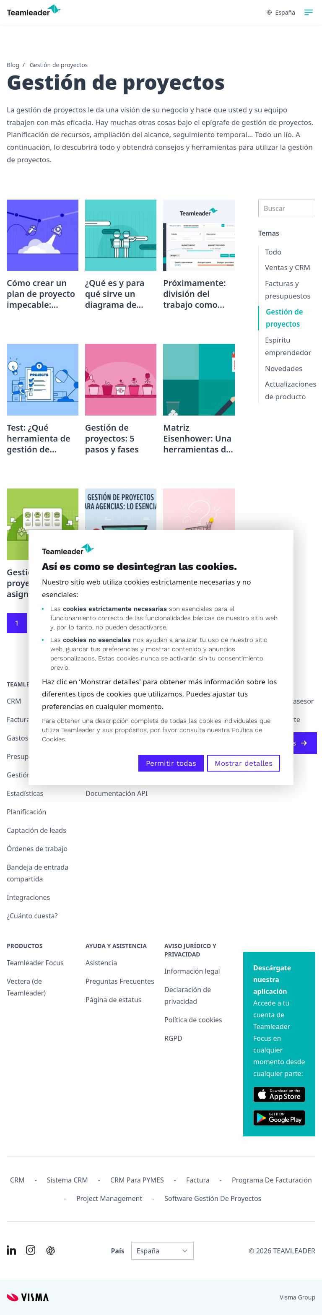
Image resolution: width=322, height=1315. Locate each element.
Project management (109, 1198)
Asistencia (101, 962)
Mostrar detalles (244, 763)
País (117, 1250)
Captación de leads (36, 830)
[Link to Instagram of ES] (30, 1250)
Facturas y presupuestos (288, 289)
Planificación (26, 811)
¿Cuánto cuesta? (32, 915)
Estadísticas (25, 793)
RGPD (173, 1038)
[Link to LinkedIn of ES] (11, 1250)
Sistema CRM (67, 1180)
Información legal (192, 971)
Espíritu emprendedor (288, 346)
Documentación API (117, 793)
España (281, 12)
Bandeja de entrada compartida (37, 873)
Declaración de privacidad (187, 995)
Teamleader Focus (35, 962)
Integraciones (28, 897)
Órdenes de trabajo (37, 848)
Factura (198, 1180)
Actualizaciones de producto (291, 390)
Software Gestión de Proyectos (212, 1198)
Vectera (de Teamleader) (26, 987)
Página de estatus (113, 999)
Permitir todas (171, 763)
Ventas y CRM (287, 267)
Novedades (283, 368)
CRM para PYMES (137, 1180)
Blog (13, 65)
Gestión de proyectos (59, 65)
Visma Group (297, 1297)
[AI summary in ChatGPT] (50, 1250)
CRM (17, 1180)
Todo (273, 252)
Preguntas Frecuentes (120, 981)
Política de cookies (193, 1019)
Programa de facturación (272, 1180)
